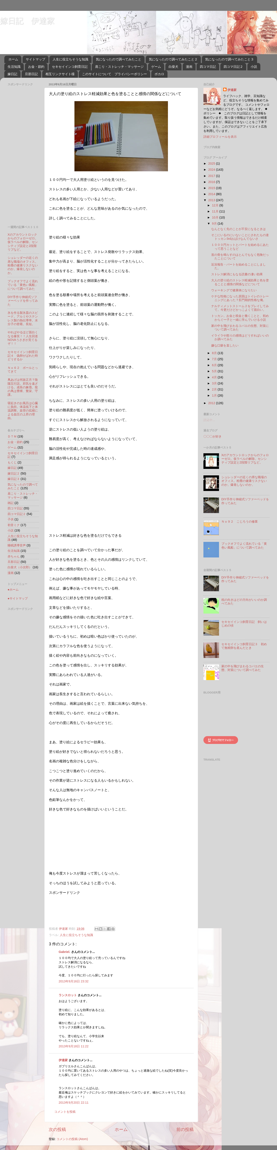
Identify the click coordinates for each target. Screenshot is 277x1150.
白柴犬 (173, 66)
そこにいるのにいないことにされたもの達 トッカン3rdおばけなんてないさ (241, 236)
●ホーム (13, 589)
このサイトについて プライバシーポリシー (114, 74)
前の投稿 (185, 1129)
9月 (215, 223)
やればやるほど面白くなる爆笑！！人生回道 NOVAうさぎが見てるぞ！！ (24, 337)
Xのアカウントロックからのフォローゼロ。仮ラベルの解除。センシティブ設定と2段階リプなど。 (23, 242)
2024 (212, 169)
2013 (212, 200)
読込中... (209, 420)
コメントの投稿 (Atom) (72, 1139)
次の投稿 (57, 1129)
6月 (215, 365)
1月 (215, 395)
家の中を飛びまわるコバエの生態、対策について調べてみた (242, 668)
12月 (215, 205)
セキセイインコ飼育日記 (70, 66)
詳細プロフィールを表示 (220, 136)
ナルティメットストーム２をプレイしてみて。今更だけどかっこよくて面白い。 (240, 307)
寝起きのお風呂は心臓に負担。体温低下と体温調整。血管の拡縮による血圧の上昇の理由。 (23, 410)
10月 (215, 217)
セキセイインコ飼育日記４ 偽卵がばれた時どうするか (23, 355)
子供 (11, 519)
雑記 (11, 503)
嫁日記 (12, 74)
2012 (212, 403)
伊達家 (63, 1060)
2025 (212, 163)
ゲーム (156, 66)
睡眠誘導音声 (17, 545)
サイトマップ (35, 59)
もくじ (12, 462)
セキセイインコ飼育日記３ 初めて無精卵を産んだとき (244, 646)
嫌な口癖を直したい (224, 345)
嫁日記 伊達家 (27, 20)
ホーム (13, 59)
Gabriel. (64, 952)
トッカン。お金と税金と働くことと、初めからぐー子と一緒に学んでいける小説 (240, 317)
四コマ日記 (208, 66)
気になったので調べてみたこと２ (173, 59)
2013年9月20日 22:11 (74, 1102)
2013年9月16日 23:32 (74, 981)
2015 (212, 188)
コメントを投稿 (65, 1111)
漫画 (189, 66)
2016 (212, 182)
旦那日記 (31, 74)
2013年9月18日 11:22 (74, 1046)
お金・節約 (36, 66)
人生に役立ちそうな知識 (70, 59)
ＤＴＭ (12, 436)
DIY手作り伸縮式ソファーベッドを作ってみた (23, 300)
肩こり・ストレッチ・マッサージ (119, 66)
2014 (212, 194)
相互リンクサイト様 (60, 74)
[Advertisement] (65, 908)
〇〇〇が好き (212, 436)
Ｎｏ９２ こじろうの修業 (239, 521)
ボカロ (159, 74)
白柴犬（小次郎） (20, 567)
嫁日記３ (14, 479)
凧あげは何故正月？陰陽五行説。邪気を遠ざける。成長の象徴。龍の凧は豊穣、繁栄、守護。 (23, 387)
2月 (215, 389)
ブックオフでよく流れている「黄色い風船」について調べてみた (23, 284)
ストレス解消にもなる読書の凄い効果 (237, 274)
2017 (212, 176)
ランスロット (68, 995)
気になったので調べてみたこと (118, 59)
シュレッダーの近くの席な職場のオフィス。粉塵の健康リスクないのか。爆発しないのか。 (23, 265)
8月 (215, 353)
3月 (215, 383)
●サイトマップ (18, 598)
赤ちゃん (14, 556)
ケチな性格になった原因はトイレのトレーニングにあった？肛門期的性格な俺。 (240, 298)
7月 (215, 359)
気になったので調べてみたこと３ (229, 59)
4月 (215, 377)
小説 (254, 66)
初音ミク (14, 525)
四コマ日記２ (233, 66)
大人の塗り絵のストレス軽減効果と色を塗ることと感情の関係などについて (240, 282)
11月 (215, 211)
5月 (215, 371)
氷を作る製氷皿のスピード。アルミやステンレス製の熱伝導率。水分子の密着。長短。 (23, 318)
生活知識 (14, 66)
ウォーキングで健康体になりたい (234, 290)
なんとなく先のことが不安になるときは (238, 229)
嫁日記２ (14, 473)
